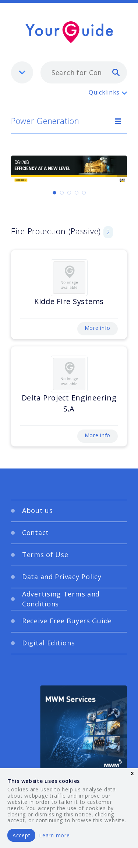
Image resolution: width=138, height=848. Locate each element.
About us (37, 510)
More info (97, 327)
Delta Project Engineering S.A (69, 403)
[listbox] (22, 72)
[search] (116, 72)
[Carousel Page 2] (62, 193)
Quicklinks (104, 92)
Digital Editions (48, 642)
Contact (35, 532)
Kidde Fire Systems (69, 301)
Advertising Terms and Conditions (61, 598)
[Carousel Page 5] (84, 193)
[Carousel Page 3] (69, 193)
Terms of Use (45, 554)
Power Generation (45, 120)
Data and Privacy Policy (62, 576)
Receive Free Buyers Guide (67, 620)
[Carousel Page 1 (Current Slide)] (54, 193)
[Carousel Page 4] (76, 193)
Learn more (54, 835)
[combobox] (83, 72)
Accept (21, 835)
